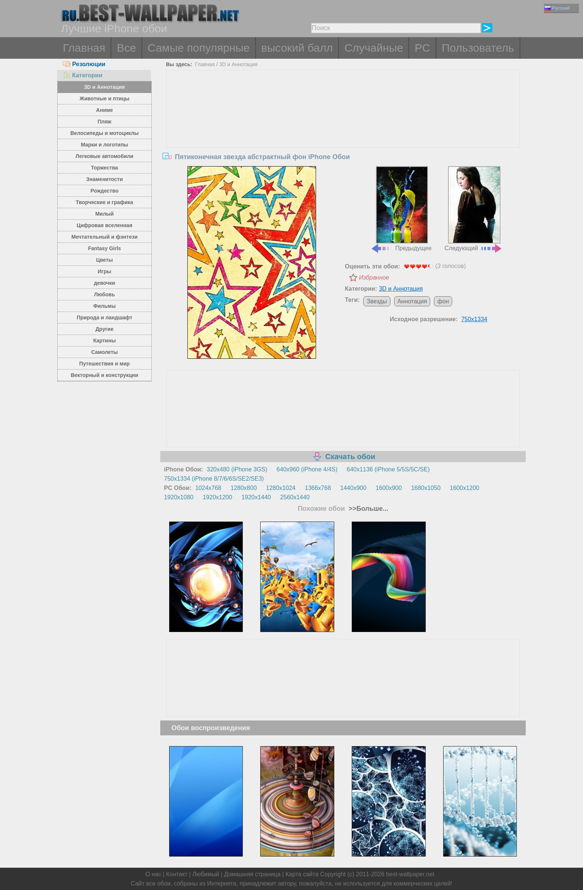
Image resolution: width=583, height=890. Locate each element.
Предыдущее (401, 209)
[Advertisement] (343, 126)
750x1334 (474, 319)
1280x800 (244, 488)
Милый (104, 214)
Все (126, 48)
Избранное (374, 277)
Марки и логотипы (104, 145)
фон (443, 301)
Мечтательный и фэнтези (104, 237)
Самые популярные (199, 48)
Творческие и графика (104, 202)
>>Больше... (368, 508)
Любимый (205, 874)
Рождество (104, 191)
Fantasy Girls (104, 248)
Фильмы (104, 306)
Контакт (177, 874)
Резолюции (84, 64)
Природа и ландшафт (104, 317)
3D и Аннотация (104, 87)
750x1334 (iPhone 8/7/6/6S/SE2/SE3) (214, 478)
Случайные (373, 48)
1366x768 (318, 488)
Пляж (104, 122)
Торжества (104, 168)
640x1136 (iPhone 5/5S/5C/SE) (388, 469)
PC (422, 48)
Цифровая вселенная (104, 225)
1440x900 (353, 488)
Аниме (104, 110)
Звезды (377, 301)
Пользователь (478, 48)
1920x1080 (178, 497)
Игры (104, 271)
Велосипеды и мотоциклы (104, 133)
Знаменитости (104, 179)
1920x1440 (256, 497)
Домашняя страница (252, 874)
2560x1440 (295, 497)
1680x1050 (426, 488)
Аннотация (412, 301)
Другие (104, 329)
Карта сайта (302, 874)
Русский (557, 8)
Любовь (104, 294)
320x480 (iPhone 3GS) (237, 469)
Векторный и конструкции (104, 375)
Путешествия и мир (104, 364)
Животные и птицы (104, 98)
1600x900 (389, 488)
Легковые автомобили (104, 156)
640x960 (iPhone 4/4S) (307, 469)
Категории (82, 75)
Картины (104, 341)
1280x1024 (281, 488)
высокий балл (297, 48)
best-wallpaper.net (410, 874)
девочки (104, 283)
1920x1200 (217, 497)
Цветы (104, 260)
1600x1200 (464, 488)
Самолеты (104, 352)
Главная (84, 48)
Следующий (474, 209)
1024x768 (208, 488)
